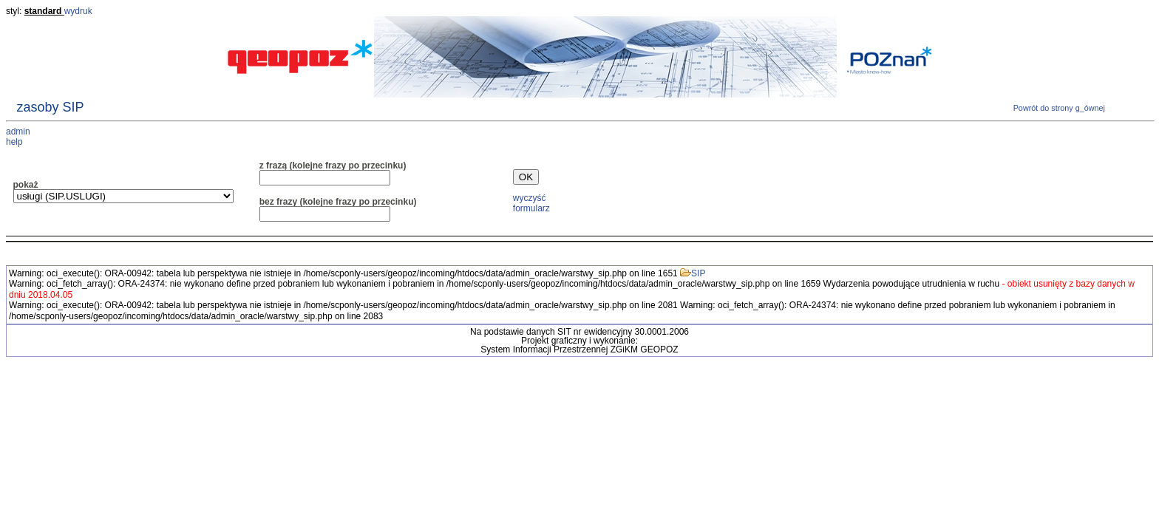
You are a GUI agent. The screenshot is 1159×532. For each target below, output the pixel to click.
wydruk (78, 11)
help (14, 142)
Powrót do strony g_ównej (1058, 107)
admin (18, 131)
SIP (692, 273)
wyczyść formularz (531, 203)
